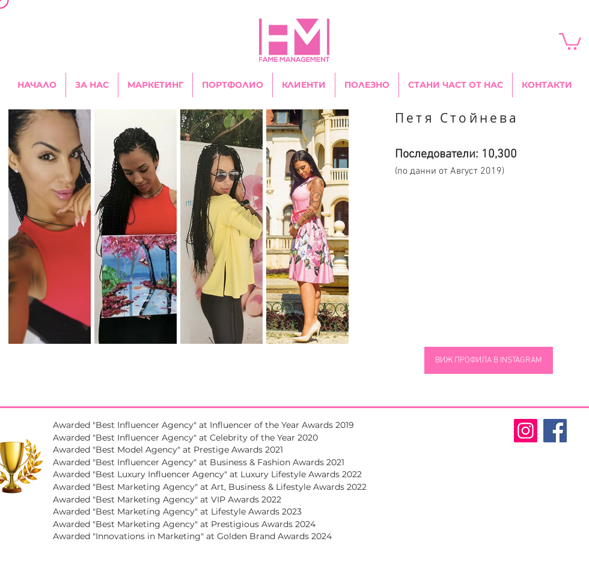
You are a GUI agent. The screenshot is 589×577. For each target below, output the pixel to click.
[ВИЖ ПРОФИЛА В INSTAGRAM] (488, 360)
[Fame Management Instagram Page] (525, 430)
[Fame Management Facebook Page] (555, 430)
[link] (570, 40)
